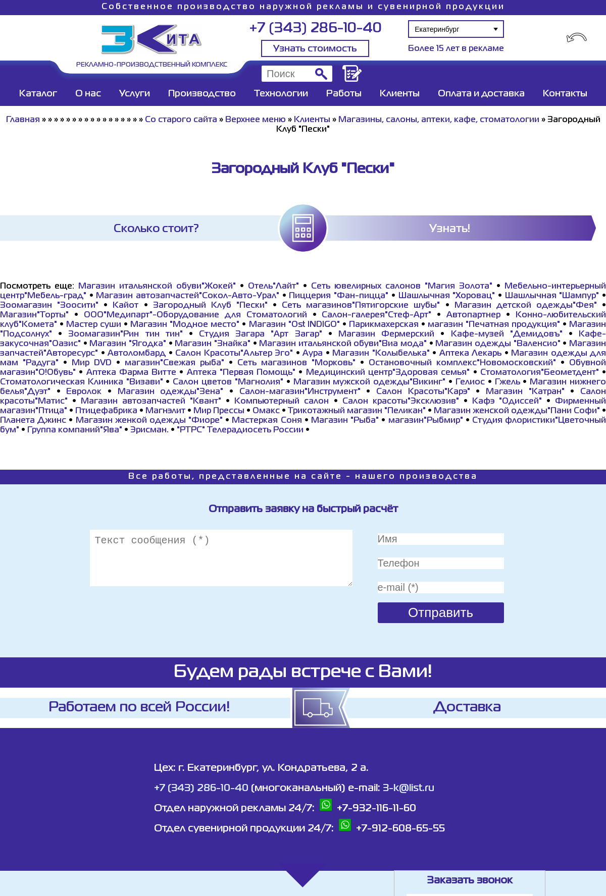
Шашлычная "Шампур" (552, 296)
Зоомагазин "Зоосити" (49, 305)
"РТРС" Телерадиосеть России (240, 430)
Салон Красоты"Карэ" (423, 392)
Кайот (125, 305)
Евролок (84, 392)
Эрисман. (149, 430)
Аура (312, 353)
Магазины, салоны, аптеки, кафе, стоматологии (438, 120)
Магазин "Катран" (525, 392)
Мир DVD (92, 363)
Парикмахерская (384, 324)
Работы (344, 94)
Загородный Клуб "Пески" (210, 305)
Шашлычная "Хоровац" (446, 296)
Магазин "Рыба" (345, 420)
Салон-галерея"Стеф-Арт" (376, 315)
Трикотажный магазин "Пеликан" (357, 411)
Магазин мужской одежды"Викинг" (369, 382)
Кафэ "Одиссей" (507, 401)
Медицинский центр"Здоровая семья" (388, 372)
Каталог (38, 94)
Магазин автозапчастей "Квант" (151, 401)
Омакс (266, 411)
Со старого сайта (181, 120)
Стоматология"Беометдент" (539, 372)
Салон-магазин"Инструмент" (300, 392)
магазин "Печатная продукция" (494, 324)
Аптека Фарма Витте (131, 372)
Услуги (134, 94)
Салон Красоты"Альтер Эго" (234, 353)
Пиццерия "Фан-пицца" (338, 296)
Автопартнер (473, 315)
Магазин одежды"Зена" (171, 392)
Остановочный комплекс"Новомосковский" (462, 363)
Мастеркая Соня (266, 420)
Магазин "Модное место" (184, 324)
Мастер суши (93, 324)
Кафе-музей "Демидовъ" (507, 334)
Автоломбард (137, 353)
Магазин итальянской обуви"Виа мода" (343, 344)
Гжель (507, 382)
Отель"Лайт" (273, 286)
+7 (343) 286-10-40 (315, 28)
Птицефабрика (106, 411)
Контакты (565, 94)
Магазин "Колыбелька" (381, 353)
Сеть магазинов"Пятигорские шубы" (361, 305)
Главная (23, 120)
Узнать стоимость (315, 49)
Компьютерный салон (281, 401)
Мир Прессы (219, 411)
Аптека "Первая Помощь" (241, 372)
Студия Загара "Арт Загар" (260, 334)
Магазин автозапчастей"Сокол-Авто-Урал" (187, 296)
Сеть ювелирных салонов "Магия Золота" (401, 286)
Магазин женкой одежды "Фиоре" (149, 420)
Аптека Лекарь (470, 353)
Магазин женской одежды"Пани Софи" (517, 411)
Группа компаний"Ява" (74, 430)
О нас (88, 94)
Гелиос (470, 382)
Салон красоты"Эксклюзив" (400, 401)
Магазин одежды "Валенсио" (497, 344)
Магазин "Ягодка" (127, 344)
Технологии (281, 94)
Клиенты (400, 94)
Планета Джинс (33, 420)
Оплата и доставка (481, 94)
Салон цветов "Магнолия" (228, 382)
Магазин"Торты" (34, 315)
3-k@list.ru (408, 788)
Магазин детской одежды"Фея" (525, 305)
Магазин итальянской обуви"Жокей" (157, 286)
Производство (202, 94)
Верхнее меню (255, 120)
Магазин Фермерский (386, 334)
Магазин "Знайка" (212, 344)
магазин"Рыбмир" (425, 420)
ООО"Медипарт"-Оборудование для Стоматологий (195, 315)
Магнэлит (165, 411)
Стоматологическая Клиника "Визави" (81, 382)
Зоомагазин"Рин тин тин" (125, 334)
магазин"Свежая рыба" (174, 363)
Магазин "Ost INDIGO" (294, 324)
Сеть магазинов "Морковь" (296, 363)
